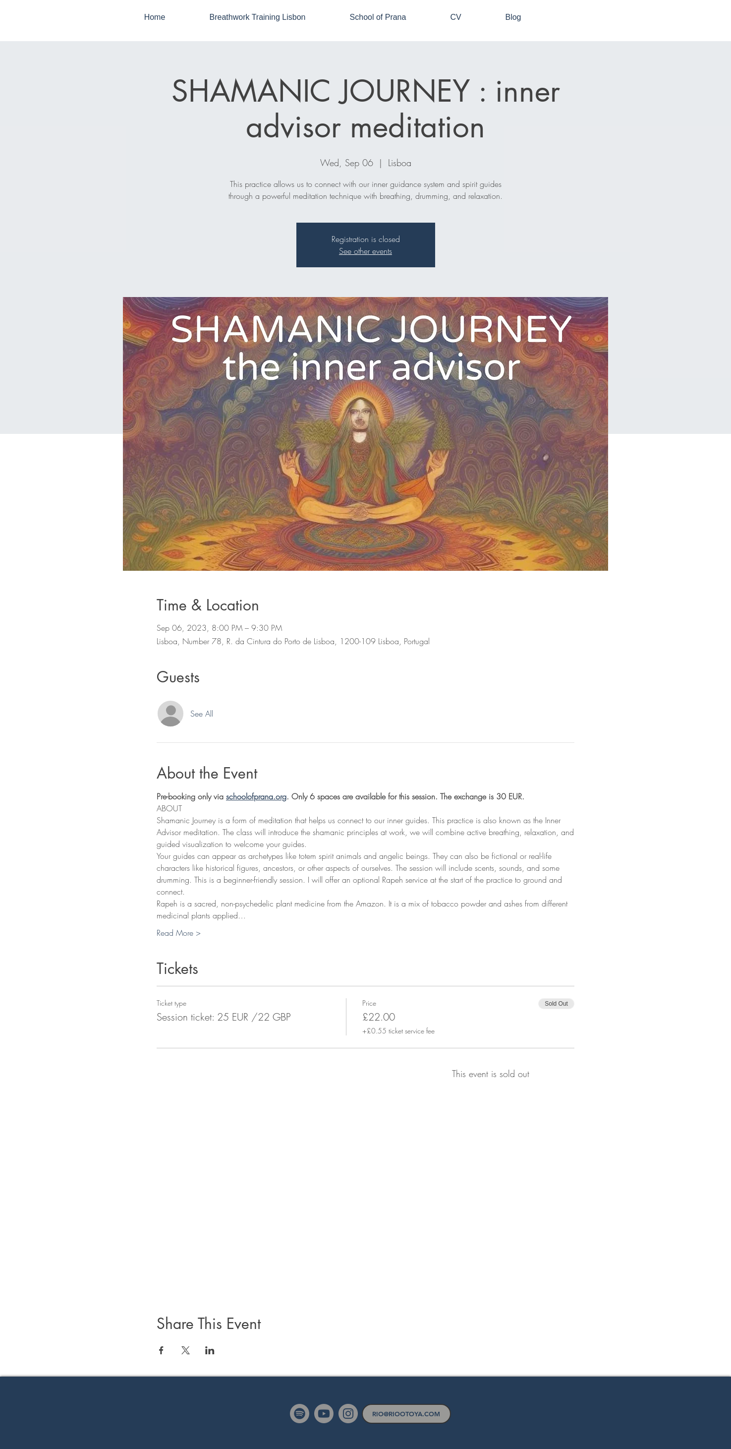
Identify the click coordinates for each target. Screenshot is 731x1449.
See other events (365, 250)
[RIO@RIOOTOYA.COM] (406, 1414)
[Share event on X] (185, 1350)
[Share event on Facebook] (161, 1350)
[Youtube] (324, 1413)
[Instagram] (348, 1413)
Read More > (179, 932)
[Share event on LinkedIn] (210, 1350)
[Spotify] (299, 1413)
